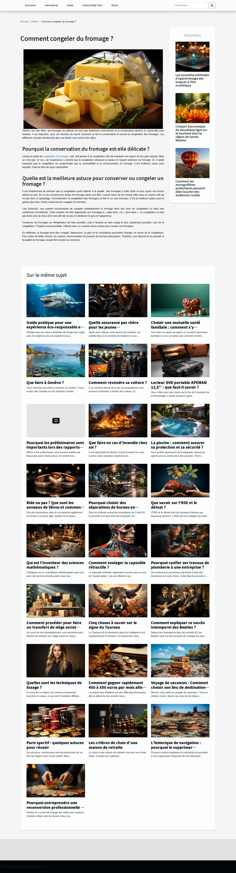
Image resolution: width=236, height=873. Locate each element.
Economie (30, 5)
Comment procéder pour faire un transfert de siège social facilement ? (53, 627)
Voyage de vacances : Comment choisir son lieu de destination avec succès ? (179, 687)
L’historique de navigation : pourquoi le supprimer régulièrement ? (176, 747)
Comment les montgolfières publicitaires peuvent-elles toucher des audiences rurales (190, 188)
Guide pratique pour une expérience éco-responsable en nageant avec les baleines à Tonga (54, 329)
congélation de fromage (55, 156)
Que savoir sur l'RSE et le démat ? (174, 505)
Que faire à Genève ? (45, 382)
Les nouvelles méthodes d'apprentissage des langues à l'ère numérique (192, 80)
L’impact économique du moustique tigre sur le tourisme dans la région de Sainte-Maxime (191, 133)
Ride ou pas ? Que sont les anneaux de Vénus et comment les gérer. (54, 507)
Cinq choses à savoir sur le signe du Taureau (113, 625)
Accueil (24, 21)
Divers (114, 5)
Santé (70, 5)
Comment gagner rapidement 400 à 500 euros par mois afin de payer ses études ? (116, 687)
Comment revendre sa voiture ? (118, 382)
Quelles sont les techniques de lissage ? (54, 685)
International (51, 5)
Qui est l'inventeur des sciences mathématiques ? (55, 565)
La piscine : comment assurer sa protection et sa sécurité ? (178, 445)
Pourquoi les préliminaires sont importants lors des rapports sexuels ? (55, 447)
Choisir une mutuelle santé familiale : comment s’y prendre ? (175, 327)
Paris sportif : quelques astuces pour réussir (55, 745)
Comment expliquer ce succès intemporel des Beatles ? (178, 625)
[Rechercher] (190, 5)
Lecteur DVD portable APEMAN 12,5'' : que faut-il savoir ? (179, 385)
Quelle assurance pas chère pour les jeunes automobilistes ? (113, 327)
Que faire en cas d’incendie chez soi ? (118, 445)
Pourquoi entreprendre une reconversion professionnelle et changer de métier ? (55, 807)
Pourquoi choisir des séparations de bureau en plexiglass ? (112, 507)
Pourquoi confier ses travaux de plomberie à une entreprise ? (180, 565)
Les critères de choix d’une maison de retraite (113, 745)
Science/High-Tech (92, 5)
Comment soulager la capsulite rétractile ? (117, 565)
